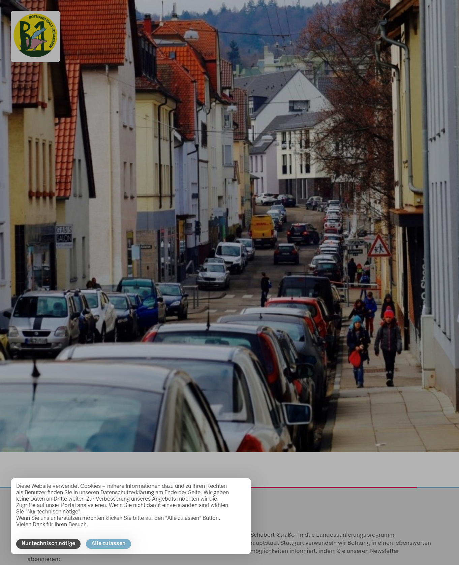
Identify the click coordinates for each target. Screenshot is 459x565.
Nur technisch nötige (48, 543)
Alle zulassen (108, 543)
